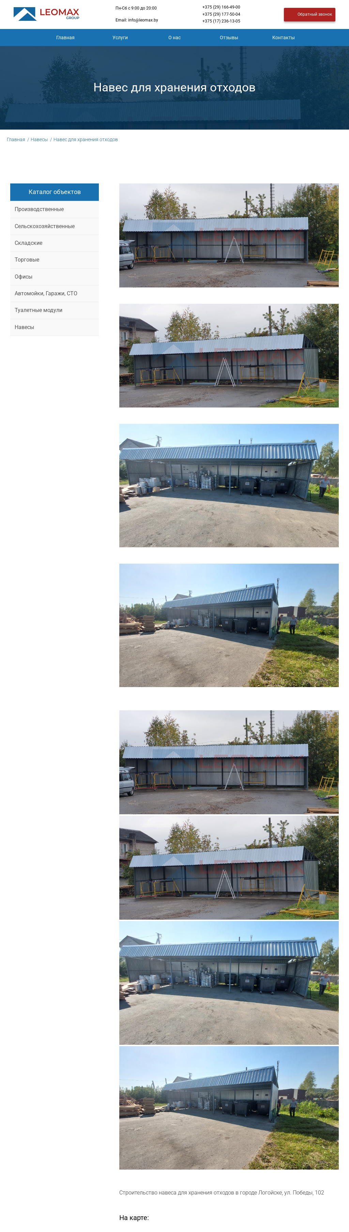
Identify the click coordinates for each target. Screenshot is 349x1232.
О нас (174, 37)
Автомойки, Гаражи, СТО (46, 293)
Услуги (120, 37)
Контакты (283, 37)
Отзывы (229, 37)
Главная (65, 37)
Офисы (23, 276)
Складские (28, 243)
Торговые (27, 259)
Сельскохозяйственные (45, 226)
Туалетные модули (38, 310)
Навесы (24, 327)
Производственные (39, 209)
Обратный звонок (309, 14)
